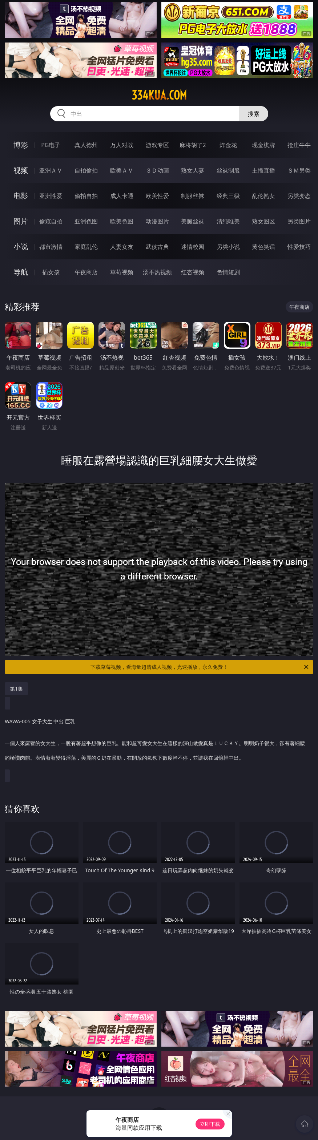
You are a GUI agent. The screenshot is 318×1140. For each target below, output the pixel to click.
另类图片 (299, 221)
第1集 (16, 688)
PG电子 (50, 145)
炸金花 (228, 145)
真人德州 (86, 145)
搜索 (253, 114)
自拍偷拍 (86, 170)
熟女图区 (263, 221)
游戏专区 (157, 145)
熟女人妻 (192, 170)
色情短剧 (228, 272)
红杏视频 (192, 272)
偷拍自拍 (86, 196)
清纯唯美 (228, 221)
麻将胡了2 (193, 145)
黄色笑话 (263, 247)
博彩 (20, 145)
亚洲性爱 (51, 196)
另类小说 (228, 247)
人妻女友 (121, 247)
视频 (20, 170)
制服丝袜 (192, 196)
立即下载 (210, 1123)
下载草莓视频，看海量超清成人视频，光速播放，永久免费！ (200, 667)
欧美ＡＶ (121, 170)
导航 (20, 272)
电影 (20, 196)
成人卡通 (121, 196)
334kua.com (159, 95)
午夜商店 (86, 272)
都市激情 (51, 247)
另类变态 (299, 196)
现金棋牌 (263, 145)
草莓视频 (121, 272)
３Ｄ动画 (157, 170)
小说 (20, 246)
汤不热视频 (157, 272)
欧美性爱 (157, 196)
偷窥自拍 (51, 221)
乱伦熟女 (263, 196)
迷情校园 (192, 247)
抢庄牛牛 (299, 145)
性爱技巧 (299, 247)
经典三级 (228, 196)
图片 (20, 221)
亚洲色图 (86, 221)
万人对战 (121, 145)
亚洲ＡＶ (51, 170)
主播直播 (263, 170)
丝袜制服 (228, 170)
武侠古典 (157, 247)
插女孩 (51, 272)
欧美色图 (121, 221)
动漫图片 (157, 221)
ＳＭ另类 (299, 170)
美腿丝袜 (192, 221)
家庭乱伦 (86, 247)
